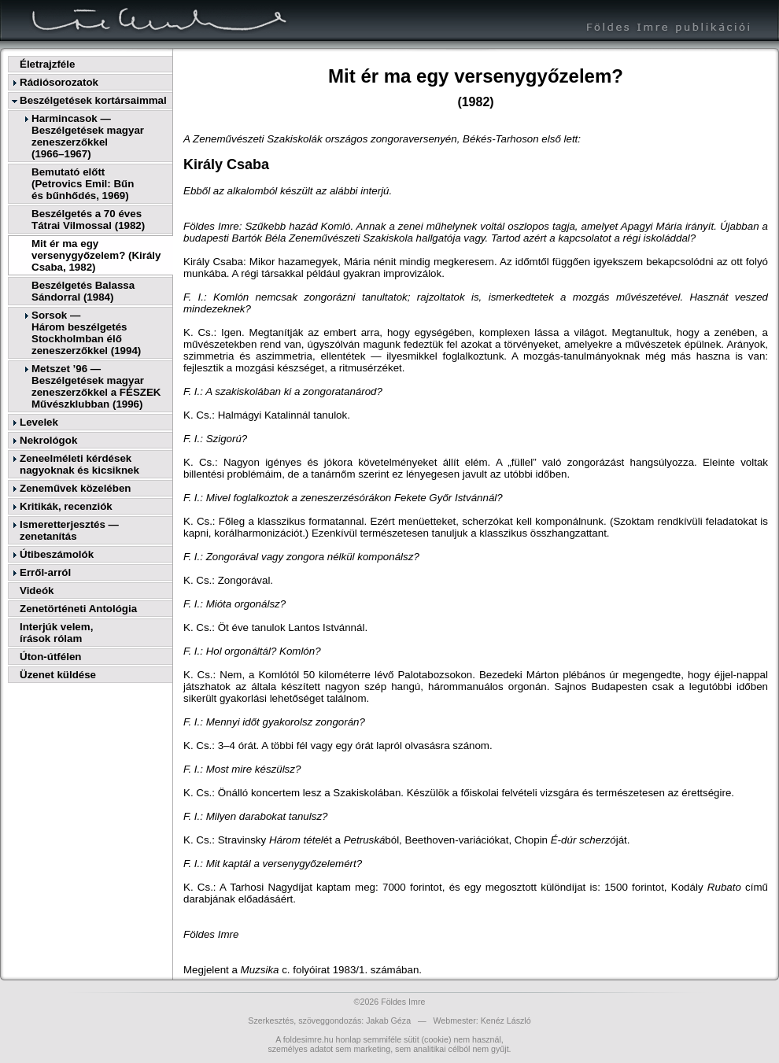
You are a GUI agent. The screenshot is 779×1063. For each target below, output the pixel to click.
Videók (37, 590)
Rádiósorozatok (59, 82)
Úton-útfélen (50, 657)
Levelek (39, 422)
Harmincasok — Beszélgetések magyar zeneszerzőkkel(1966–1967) (87, 136)
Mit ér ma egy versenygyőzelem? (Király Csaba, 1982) (96, 255)
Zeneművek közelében (75, 488)
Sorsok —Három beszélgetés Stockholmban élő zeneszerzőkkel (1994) (86, 332)
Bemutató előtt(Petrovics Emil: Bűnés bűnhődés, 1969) (82, 183)
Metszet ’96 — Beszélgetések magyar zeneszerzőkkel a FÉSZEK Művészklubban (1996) (96, 386)
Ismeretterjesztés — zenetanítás (69, 530)
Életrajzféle (47, 64)
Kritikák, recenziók (66, 506)
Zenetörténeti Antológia (78, 609)
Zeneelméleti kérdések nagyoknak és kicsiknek (79, 464)
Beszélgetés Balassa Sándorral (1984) (83, 291)
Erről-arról (45, 572)
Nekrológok (48, 440)
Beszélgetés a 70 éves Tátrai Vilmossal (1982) (88, 219)
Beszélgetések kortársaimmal (93, 100)
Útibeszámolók (57, 554)
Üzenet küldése (58, 675)
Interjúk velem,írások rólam (56, 632)
